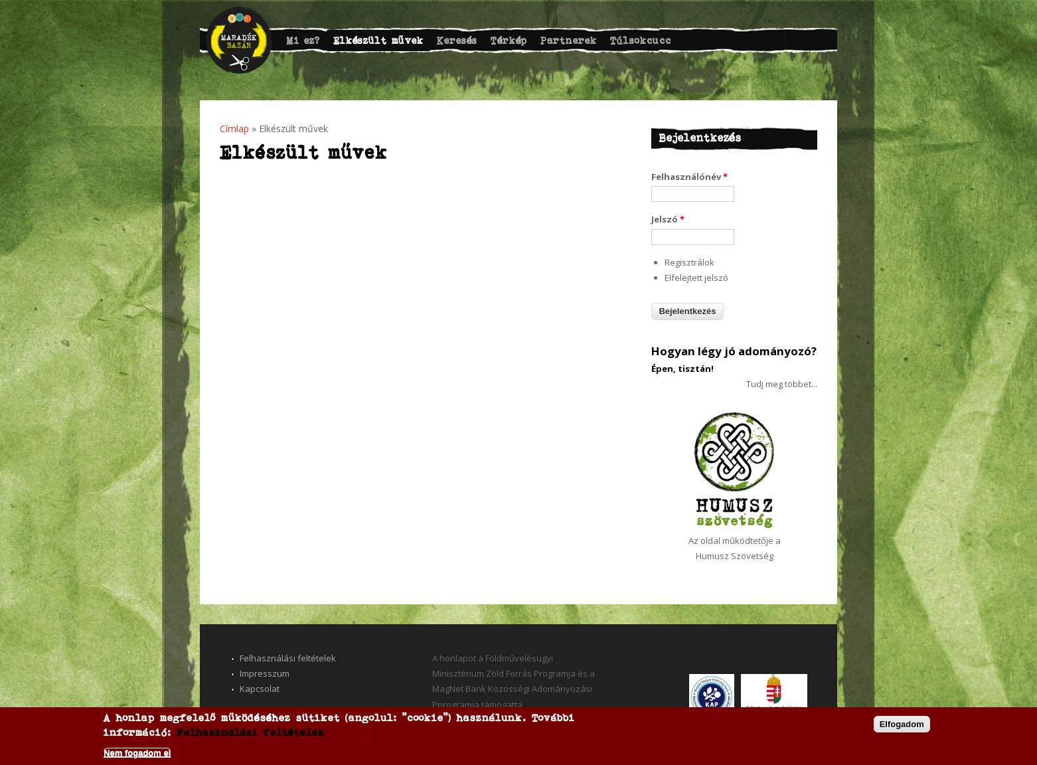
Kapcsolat (259, 689)
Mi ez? (303, 40)
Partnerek (568, 40)
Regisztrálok (689, 262)
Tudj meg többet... (781, 384)
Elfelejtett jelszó (696, 278)
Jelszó (667, 219)
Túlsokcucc (640, 40)
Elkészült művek (378, 40)
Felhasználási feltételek (288, 658)
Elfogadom (902, 724)
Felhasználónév (689, 177)
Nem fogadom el (137, 753)
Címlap (234, 128)
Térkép (509, 40)
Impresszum (264, 673)
